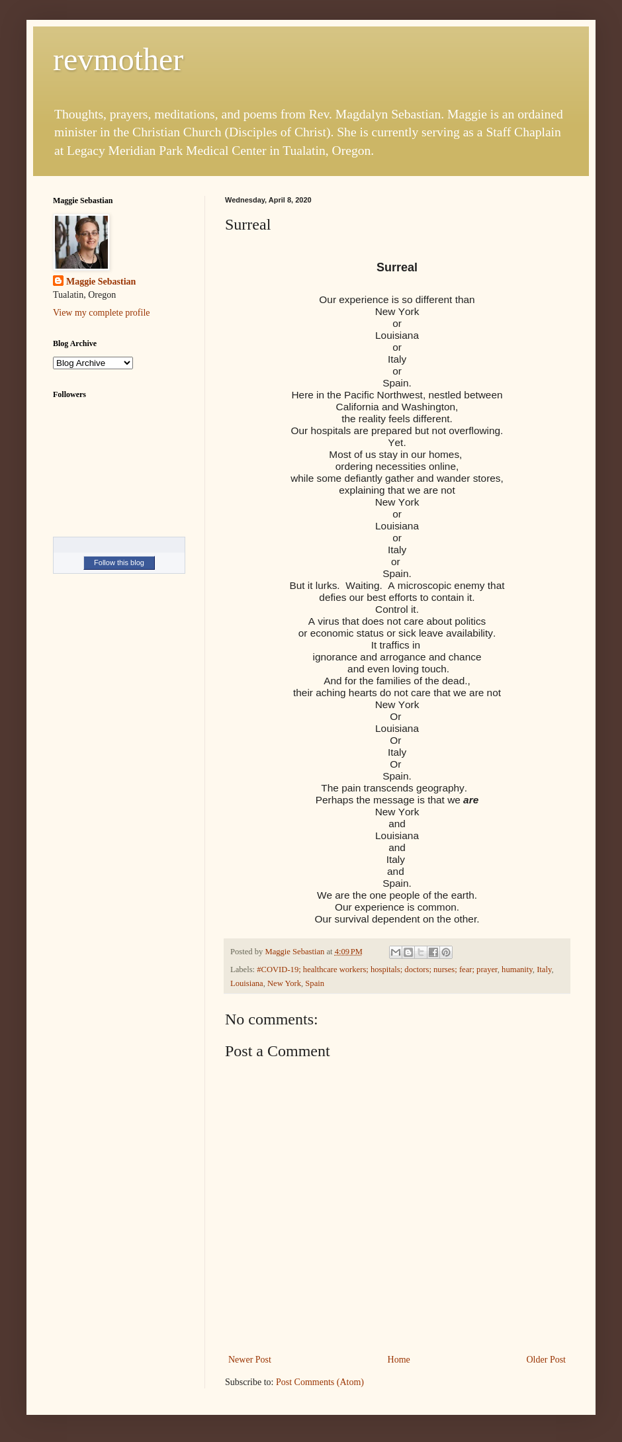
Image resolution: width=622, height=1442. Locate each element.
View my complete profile (101, 313)
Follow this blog (119, 562)
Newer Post (249, 1360)
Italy (544, 969)
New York (284, 983)
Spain (314, 983)
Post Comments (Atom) (320, 1382)
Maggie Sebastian (101, 282)
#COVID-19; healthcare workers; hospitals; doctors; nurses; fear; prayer (377, 969)
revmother (118, 59)
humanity (517, 969)
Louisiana (246, 983)
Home (399, 1360)
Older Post (546, 1360)
